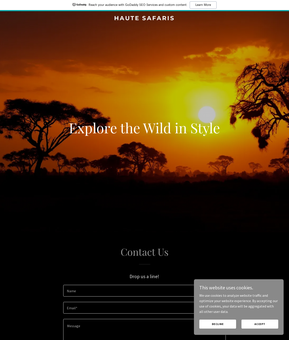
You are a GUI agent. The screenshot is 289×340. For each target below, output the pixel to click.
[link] (144, 19)
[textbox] (144, 291)
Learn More (203, 4)
